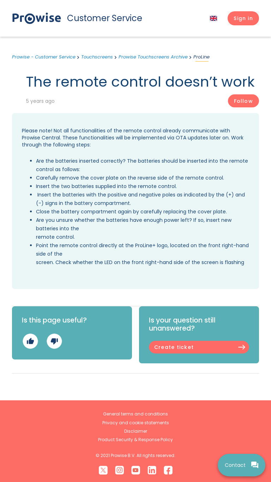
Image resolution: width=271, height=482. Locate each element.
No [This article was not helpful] (54, 341)
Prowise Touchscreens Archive (153, 57)
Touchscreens (97, 57)
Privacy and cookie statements (135, 423)
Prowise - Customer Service (44, 57)
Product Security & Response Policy (135, 440)
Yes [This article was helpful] (30, 341)
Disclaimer (135, 431)
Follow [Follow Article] (243, 101)
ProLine (201, 57)
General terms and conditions (135, 414)
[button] (243, 18)
